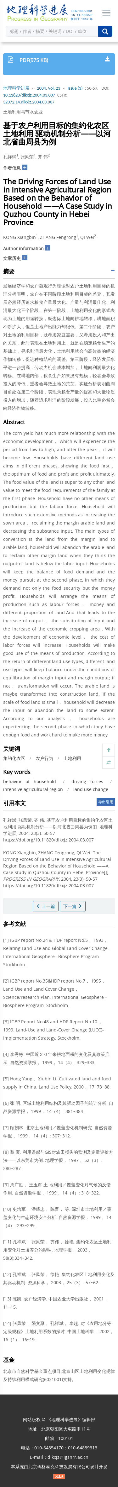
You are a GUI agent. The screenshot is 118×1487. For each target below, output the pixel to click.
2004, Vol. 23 (48, 88)
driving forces (87, 781)
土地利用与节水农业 (23, 112)
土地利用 (72, 758)
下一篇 (72, 906)
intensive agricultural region (33, 789)
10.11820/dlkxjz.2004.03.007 (29, 95)
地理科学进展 (16, 88)
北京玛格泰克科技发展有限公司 (59, 1466)
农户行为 (44, 758)
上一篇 (45, 906)
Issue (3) (75, 88)
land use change (90, 789)
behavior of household (29, 781)
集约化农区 (14, 758)
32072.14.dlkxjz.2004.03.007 (28, 102)
